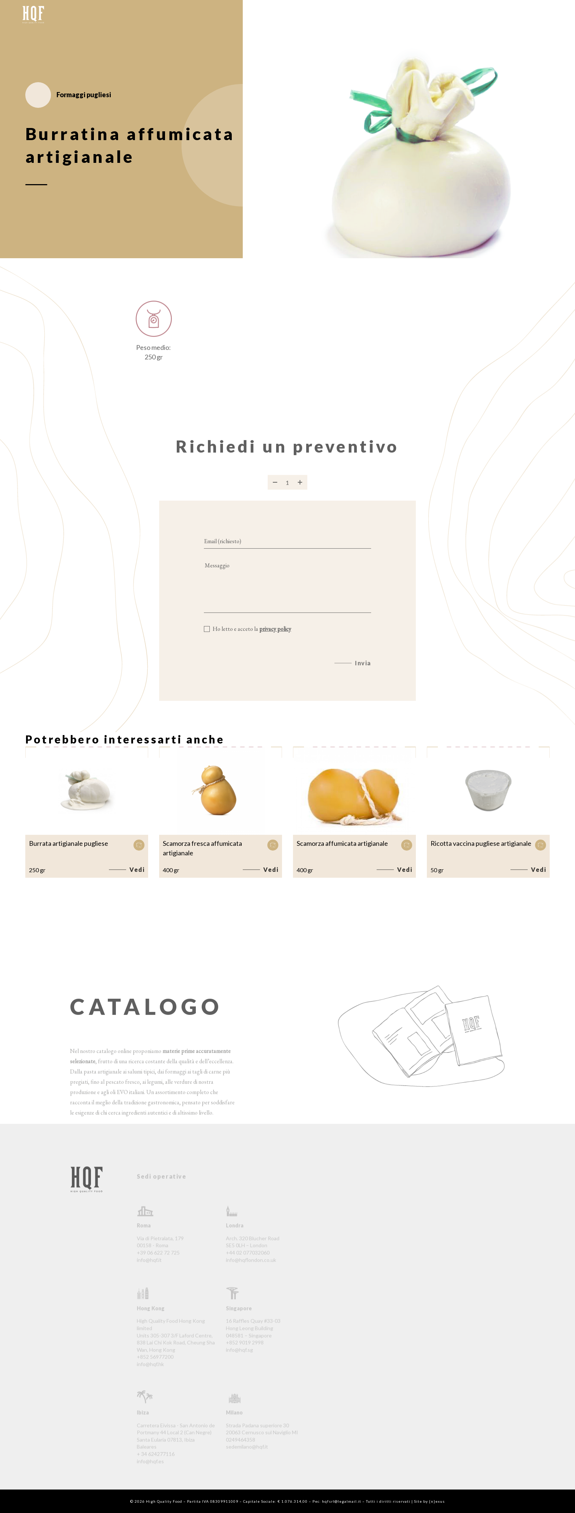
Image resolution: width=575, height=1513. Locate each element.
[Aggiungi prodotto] (300, 490)
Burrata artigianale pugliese (68, 843)
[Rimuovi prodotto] (275, 490)
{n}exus (437, 1501)
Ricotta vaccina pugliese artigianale (481, 843)
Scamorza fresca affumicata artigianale (202, 848)
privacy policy (275, 637)
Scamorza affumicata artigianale (342, 843)
